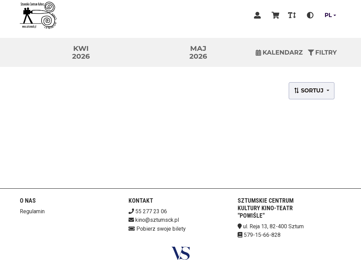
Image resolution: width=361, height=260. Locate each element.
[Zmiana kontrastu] (310, 15)
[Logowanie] (257, 15)
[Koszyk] (274, 15)
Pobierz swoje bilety (161, 229)
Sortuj (309, 90)
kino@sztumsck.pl (157, 220)
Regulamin (32, 211)
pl (328, 15)
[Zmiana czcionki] (292, 15)
